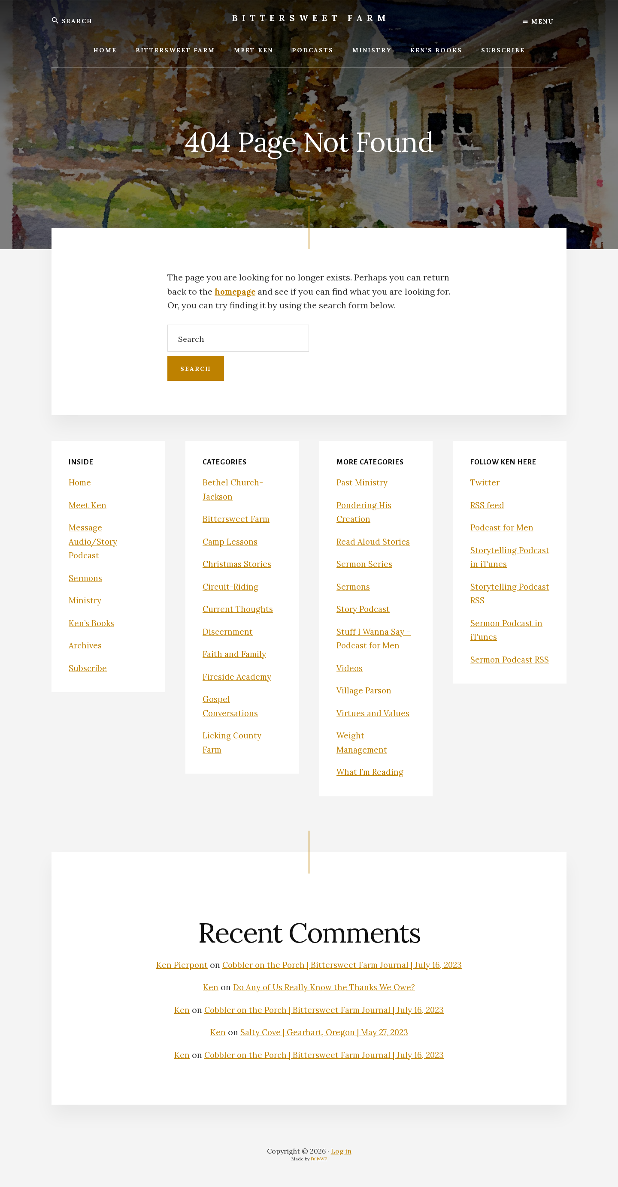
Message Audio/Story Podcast (94, 541)
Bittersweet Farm (311, 17)
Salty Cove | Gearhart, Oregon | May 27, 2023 (324, 1032)
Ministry (86, 600)
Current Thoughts (239, 608)
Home (81, 482)
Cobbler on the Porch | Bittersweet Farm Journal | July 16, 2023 (343, 964)
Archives (86, 645)
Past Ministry (363, 482)
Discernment (229, 631)
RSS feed (488, 505)
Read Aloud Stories (374, 541)
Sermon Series (366, 563)
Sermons (87, 577)
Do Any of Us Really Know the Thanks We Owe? (324, 987)
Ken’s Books (93, 623)
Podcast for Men (503, 527)
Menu (538, 21)
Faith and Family (236, 653)
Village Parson (365, 690)
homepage (237, 291)
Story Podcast (365, 608)
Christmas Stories (239, 563)
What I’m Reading (372, 771)
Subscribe (89, 668)
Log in (341, 1151)
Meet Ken (88, 505)
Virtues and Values (374, 713)
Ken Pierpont (176, 964)
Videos (350, 668)
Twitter (485, 482)
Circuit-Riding (231, 586)
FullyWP (319, 1159)
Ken (206, 987)
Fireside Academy (239, 676)
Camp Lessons (232, 541)
